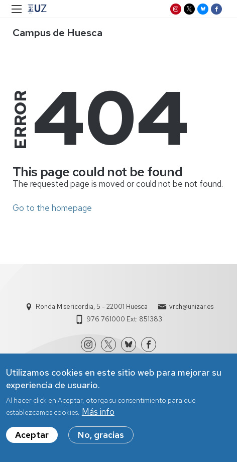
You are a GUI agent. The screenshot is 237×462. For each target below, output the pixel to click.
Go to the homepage (52, 207)
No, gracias (101, 436)
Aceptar (32, 436)
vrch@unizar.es (191, 306)
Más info (98, 413)
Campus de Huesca (57, 32)
